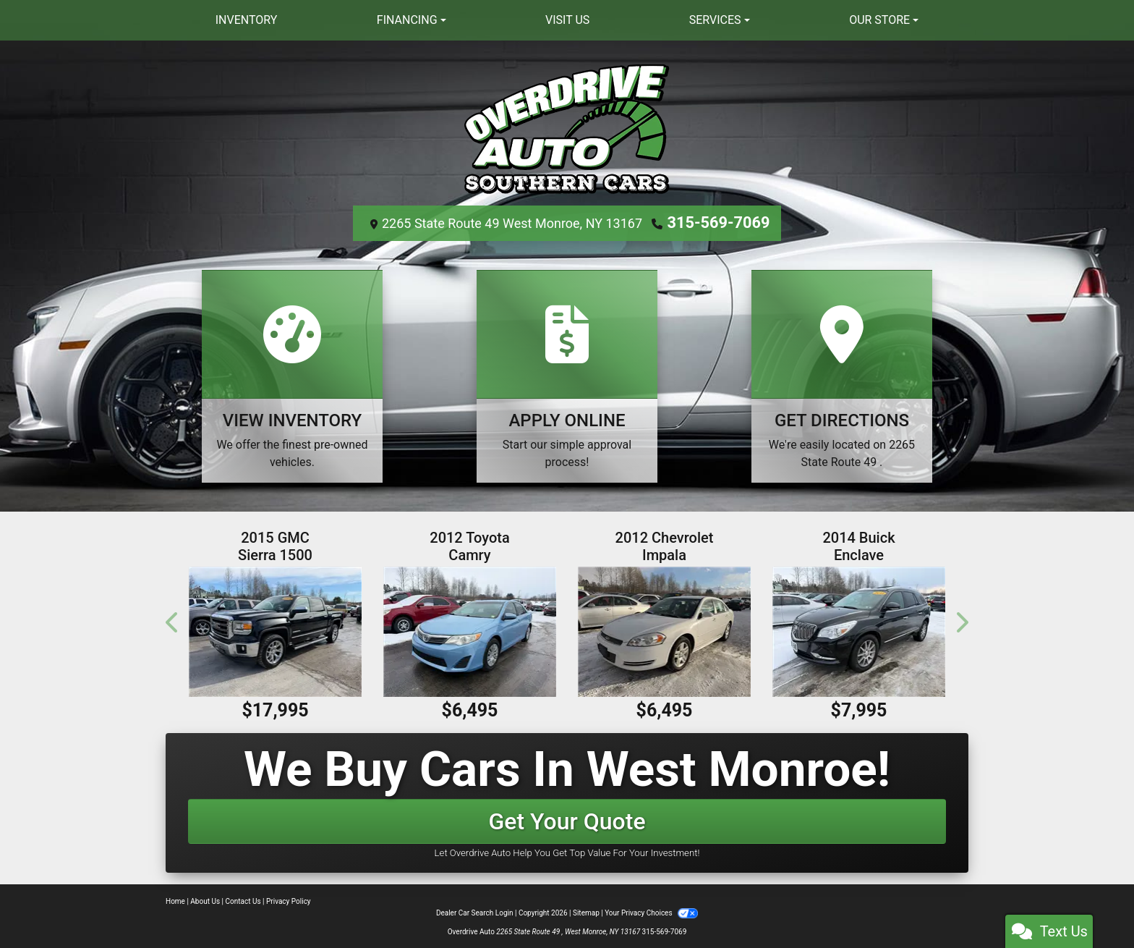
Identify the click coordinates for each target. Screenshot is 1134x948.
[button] (173, 620)
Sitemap (586, 911)
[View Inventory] (292, 374)
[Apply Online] (567, 374)
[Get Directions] (841, 374)
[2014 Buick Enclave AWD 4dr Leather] (858, 630)
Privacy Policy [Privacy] (288, 900)
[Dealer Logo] (567, 128)
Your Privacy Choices (651, 911)
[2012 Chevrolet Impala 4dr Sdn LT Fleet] (664, 630)
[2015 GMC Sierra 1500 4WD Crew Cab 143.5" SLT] (275, 630)
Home (175, 900)
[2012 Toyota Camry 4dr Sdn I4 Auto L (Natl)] (469, 630)
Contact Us (243, 900)
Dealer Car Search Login (474, 911)
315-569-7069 (718, 222)
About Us (205, 900)
